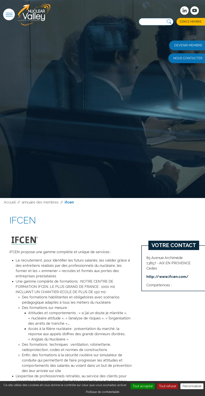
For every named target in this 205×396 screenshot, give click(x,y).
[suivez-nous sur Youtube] (194, 10)
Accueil (10, 202)
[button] (9, 14)
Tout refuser (167, 386)
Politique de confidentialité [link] (102, 391)
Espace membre (191, 21)
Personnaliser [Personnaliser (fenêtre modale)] (191, 386)
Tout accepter (143, 386)
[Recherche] (169, 22)
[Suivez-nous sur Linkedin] (184, 10)
